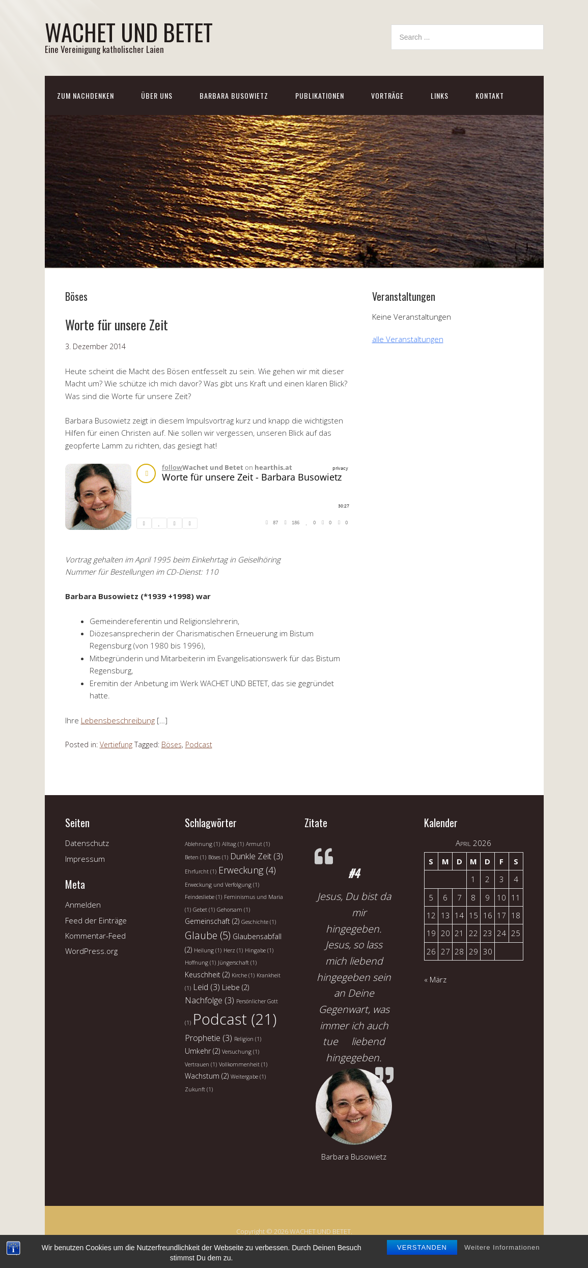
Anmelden (83, 904)
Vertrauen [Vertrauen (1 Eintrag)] (201, 1064)
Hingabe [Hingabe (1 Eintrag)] (259, 950)
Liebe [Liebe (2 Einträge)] (235, 987)
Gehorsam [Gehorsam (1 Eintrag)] (233, 909)
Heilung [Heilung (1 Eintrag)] (207, 950)
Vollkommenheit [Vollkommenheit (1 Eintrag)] (243, 1064)
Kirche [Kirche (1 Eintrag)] (243, 975)
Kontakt (489, 95)
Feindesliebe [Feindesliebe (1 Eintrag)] (203, 896)
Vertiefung (116, 744)
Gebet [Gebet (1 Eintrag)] (204, 909)
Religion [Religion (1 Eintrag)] (247, 1038)
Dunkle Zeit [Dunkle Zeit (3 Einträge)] (256, 856)
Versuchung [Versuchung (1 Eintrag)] (240, 1051)
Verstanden (422, 1247)
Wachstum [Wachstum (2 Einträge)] (207, 1076)
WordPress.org (91, 951)
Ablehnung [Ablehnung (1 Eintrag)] (202, 844)
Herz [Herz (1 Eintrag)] (233, 950)
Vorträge (387, 95)
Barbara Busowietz (234, 95)
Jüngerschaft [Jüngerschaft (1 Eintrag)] (237, 962)
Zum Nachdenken (85, 95)
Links (440, 95)
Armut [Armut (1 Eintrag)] (258, 844)
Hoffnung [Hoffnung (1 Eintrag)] (200, 962)
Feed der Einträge (96, 920)
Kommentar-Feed (95, 936)
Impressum (85, 859)
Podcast (198, 744)
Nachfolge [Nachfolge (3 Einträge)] (209, 1000)
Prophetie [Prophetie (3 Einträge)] (208, 1038)
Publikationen (319, 95)
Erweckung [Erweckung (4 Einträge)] (247, 870)
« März (435, 979)
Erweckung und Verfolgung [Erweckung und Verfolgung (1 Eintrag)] (222, 884)
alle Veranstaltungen (407, 339)
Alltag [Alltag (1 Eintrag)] (233, 844)
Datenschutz (87, 843)
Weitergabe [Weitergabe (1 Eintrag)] (248, 1076)
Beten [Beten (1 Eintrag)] (195, 857)
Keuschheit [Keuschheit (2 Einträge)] (207, 974)
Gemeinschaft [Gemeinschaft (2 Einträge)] (212, 921)
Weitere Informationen (502, 1247)
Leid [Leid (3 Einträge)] (206, 987)
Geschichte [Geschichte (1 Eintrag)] (258, 921)
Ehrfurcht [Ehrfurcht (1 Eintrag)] (200, 871)
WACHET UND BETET (129, 32)
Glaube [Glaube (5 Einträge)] (208, 935)
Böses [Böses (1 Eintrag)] (218, 857)
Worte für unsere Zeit (116, 324)
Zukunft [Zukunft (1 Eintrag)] (199, 1089)
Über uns (157, 95)
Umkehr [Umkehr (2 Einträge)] (202, 1051)
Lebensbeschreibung (118, 720)
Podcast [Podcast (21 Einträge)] (234, 1019)
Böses (171, 744)
